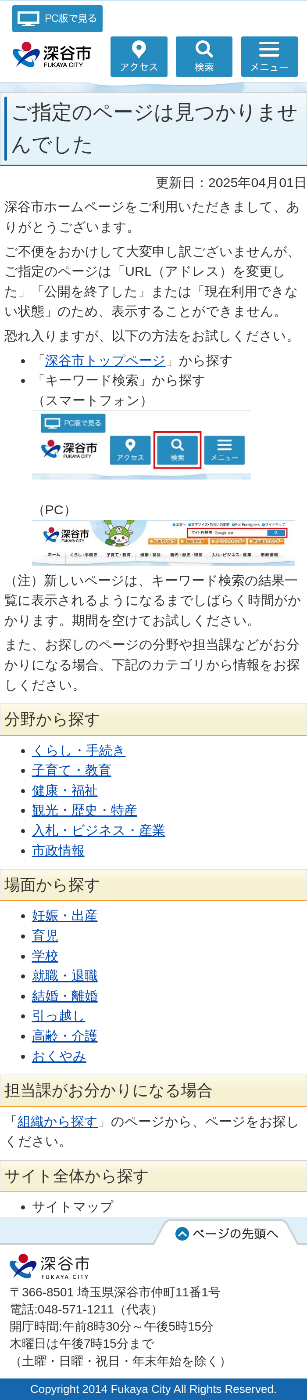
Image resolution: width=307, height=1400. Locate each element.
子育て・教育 (71, 769)
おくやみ (59, 1055)
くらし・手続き (79, 750)
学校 (45, 955)
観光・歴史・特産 (84, 809)
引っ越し (59, 1015)
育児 (45, 935)
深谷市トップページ (105, 360)
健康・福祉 (65, 790)
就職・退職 (65, 975)
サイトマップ (73, 1206)
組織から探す (58, 1121)
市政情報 (58, 850)
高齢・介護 (65, 1035)
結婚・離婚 (65, 995)
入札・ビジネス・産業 (98, 830)
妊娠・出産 (65, 915)
